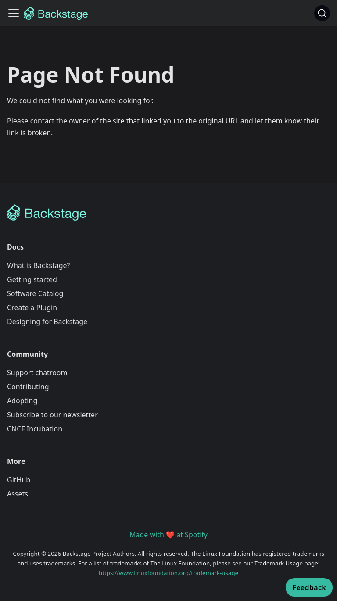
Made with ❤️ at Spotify (168, 534)
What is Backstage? (38, 265)
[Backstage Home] (168, 212)
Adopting (22, 400)
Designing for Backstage (47, 321)
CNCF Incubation (34, 429)
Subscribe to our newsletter (52, 415)
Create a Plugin (32, 307)
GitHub (18, 480)
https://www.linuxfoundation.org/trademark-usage (168, 573)
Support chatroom (37, 372)
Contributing (28, 386)
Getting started (32, 279)
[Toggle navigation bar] (13, 13)
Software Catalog (35, 293)
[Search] (322, 13)
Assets (17, 494)
